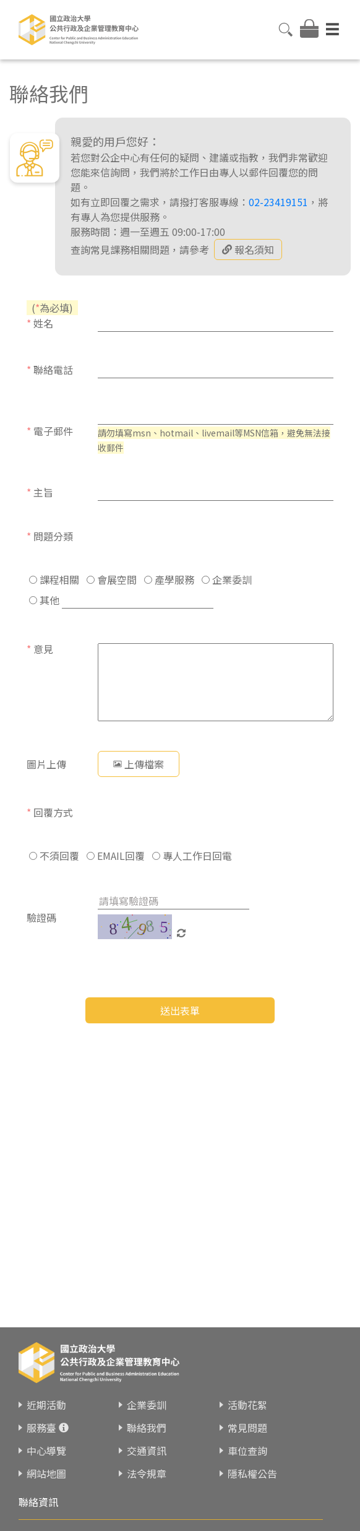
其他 (44, 599)
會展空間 (112, 579)
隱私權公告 (252, 1473)
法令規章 (146, 1473)
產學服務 (169, 579)
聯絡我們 (146, 1427)
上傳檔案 (138, 764)
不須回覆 (54, 855)
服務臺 (41, 1427)
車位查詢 (247, 1450)
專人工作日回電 (192, 855)
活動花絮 (247, 1404)
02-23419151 (278, 201)
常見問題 (247, 1427)
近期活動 (46, 1404)
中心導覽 (46, 1450)
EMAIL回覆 (116, 855)
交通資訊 (146, 1450)
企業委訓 (227, 579)
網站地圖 (46, 1473)
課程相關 (54, 579)
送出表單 (180, 1010)
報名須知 (248, 249)
